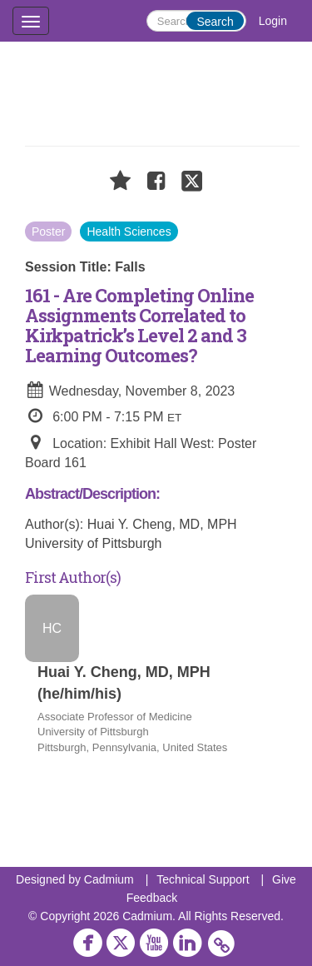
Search (214, 21)
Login (273, 20)
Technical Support (202, 879)
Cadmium (109, 879)
